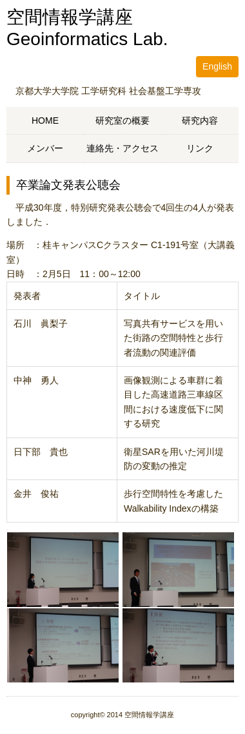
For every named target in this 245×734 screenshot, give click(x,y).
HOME (45, 120)
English (217, 66)
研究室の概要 (122, 120)
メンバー (45, 148)
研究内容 (200, 120)
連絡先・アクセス (122, 148)
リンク (199, 148)
